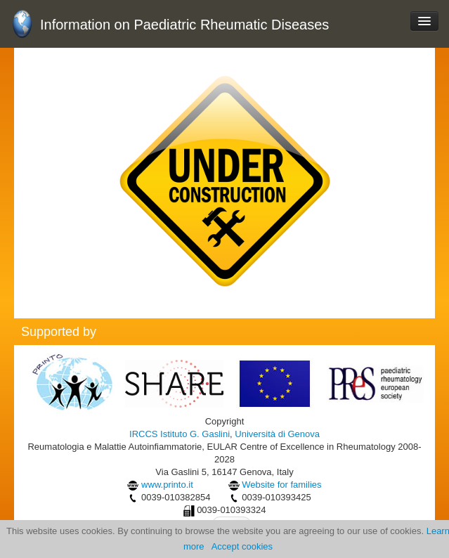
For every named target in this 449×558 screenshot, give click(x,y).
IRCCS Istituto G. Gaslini (179, 434)
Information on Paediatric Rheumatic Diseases (184, 24)
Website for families (281, 484)
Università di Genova (277, 434)
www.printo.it (167, 484)
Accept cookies (242, 546)
